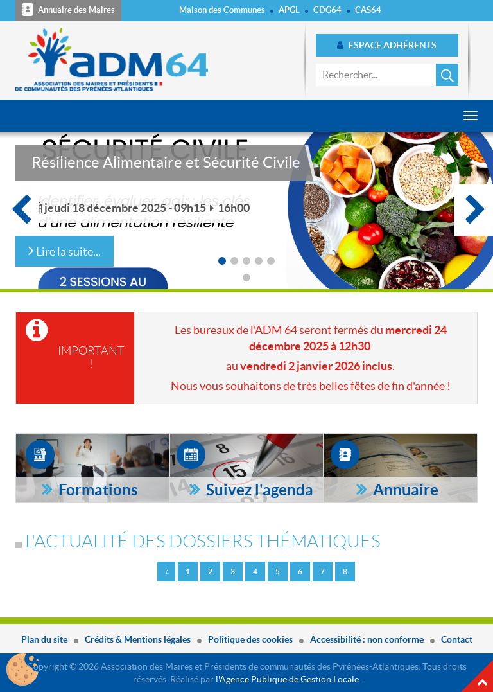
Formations (96, 490)
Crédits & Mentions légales (138, 639)
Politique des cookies (250, 639)
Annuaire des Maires (68, 9)
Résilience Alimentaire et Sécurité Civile (165, 162)
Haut (477, 676)
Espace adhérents (387, 45)
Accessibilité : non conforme (367, 639)
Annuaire (404, 490)
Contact (456, 639)
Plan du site (44, 639)
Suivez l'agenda (258, 490)
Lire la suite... (64, 250)
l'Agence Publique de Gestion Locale (287, 679)
